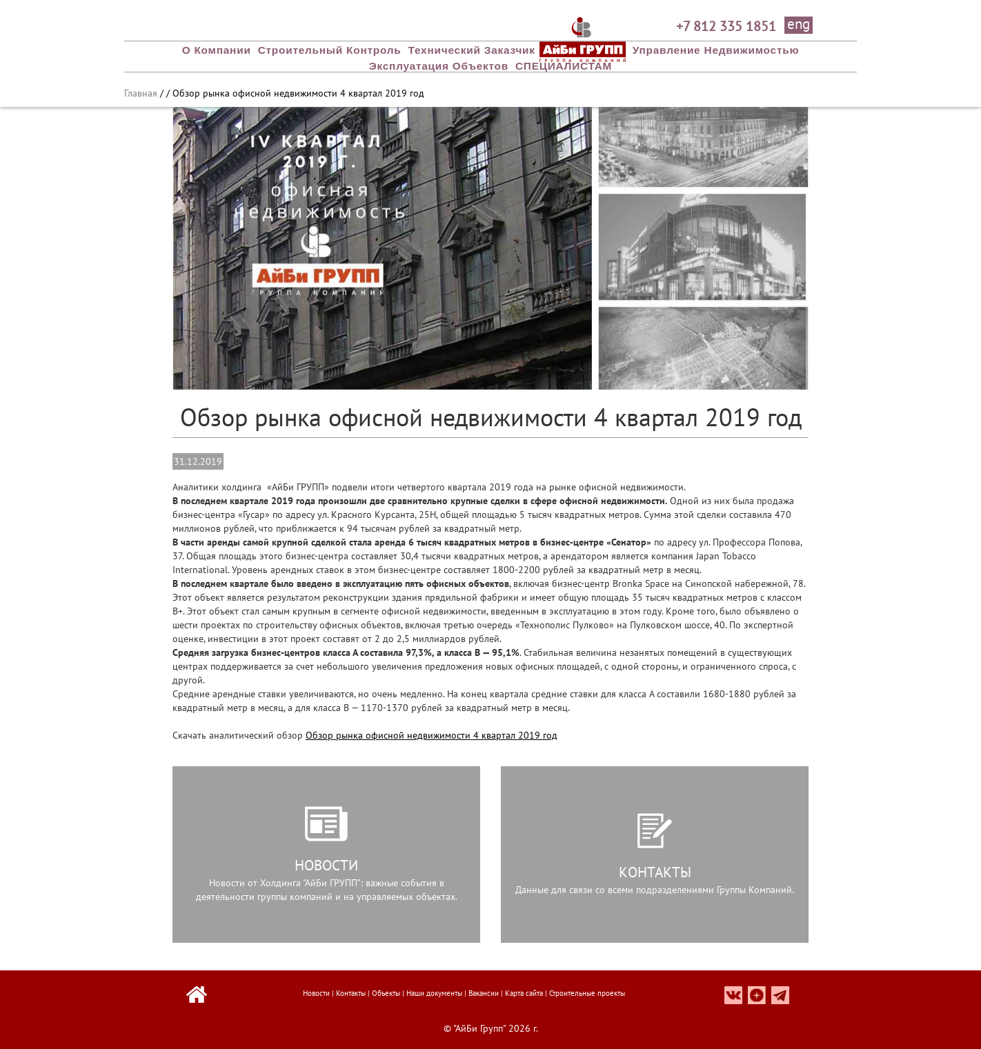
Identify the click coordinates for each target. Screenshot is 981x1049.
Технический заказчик (471, 50)
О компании (216, 50)
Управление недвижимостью (716, 50)
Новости (316, 993)
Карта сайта (524, 993)
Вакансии (483, 993)
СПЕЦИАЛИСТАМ (563, 66)
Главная (140, 93)
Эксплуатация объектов (438, 66)
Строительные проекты (587, 993)
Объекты (386, 993)
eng (798, 25)
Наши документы (434, 993)
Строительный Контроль (330, 50)
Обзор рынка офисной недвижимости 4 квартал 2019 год (431, 735)
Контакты (351, 993)
